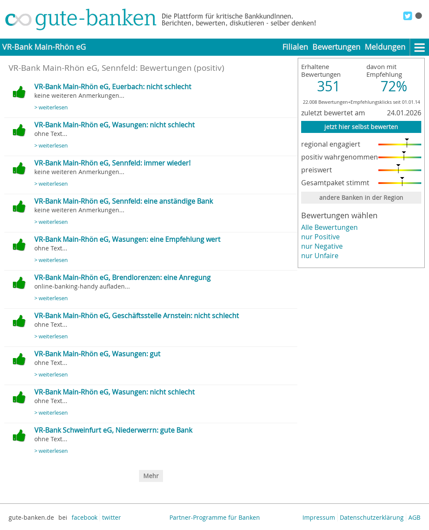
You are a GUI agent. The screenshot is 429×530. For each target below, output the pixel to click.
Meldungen (385, 47)
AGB (414, 517)
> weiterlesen (51, 107)
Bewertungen (336, 47)
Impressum (318, 517)
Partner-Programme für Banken (214, 517)
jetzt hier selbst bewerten (361, 127)
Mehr (151, 476)
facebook (84, 517)
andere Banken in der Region (361, 197)
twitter (111, 517)
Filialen (295, 47)
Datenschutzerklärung (372, 517)
